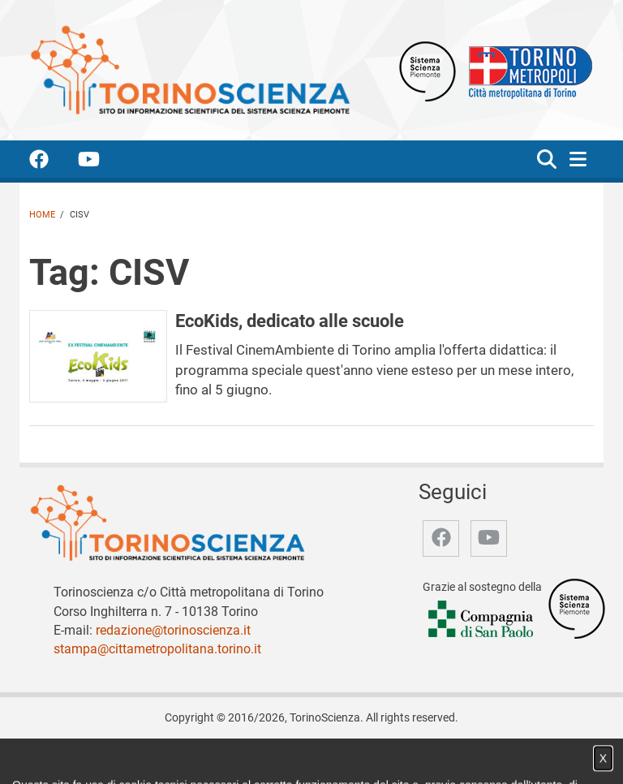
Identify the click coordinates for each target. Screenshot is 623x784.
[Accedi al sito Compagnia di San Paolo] (482, 620)
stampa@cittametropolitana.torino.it (157, 649)
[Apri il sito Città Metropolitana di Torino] (526, 70)
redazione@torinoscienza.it (173, 630)
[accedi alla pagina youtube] (102, 162)
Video (235, 754)
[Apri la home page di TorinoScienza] (189, 69)
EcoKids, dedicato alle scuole (289, 320)
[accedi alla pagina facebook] (52, 162)
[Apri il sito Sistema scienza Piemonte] (427, 70)
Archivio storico (348, 754)
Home (42, 214)
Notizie (191, 754)
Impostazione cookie (497, 754)
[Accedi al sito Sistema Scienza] (576, 608)
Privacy (416, 754)
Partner (279, 754)
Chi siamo (139, 754)
